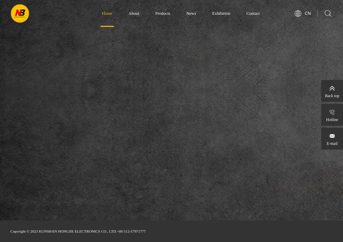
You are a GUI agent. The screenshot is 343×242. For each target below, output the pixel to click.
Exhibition (221, 13)
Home (107, 13)
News (191, 13)
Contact (253, 13)
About (134, 13)
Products (162, 13)
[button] (143, 210)
